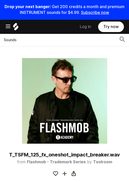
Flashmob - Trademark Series (56, 162)
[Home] (15, 27)
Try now (111, 26)
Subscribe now (95, 12)
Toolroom (102, 162)
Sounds (10, 40)
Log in (85, 26)
